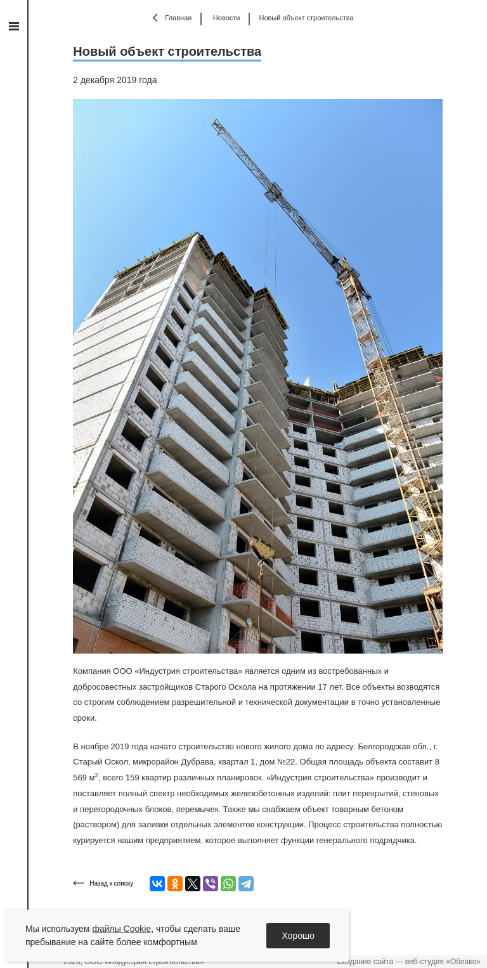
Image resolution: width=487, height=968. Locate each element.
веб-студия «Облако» (443, 961)
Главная (178, 18)
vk (13, 167)
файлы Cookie (121, 929)
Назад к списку (111, 883)
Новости (226, 18)
